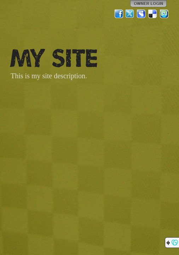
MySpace (141, 14)
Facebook (119, 14)
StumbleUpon (164, 14)
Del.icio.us (153, 14)
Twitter (130, 14)
